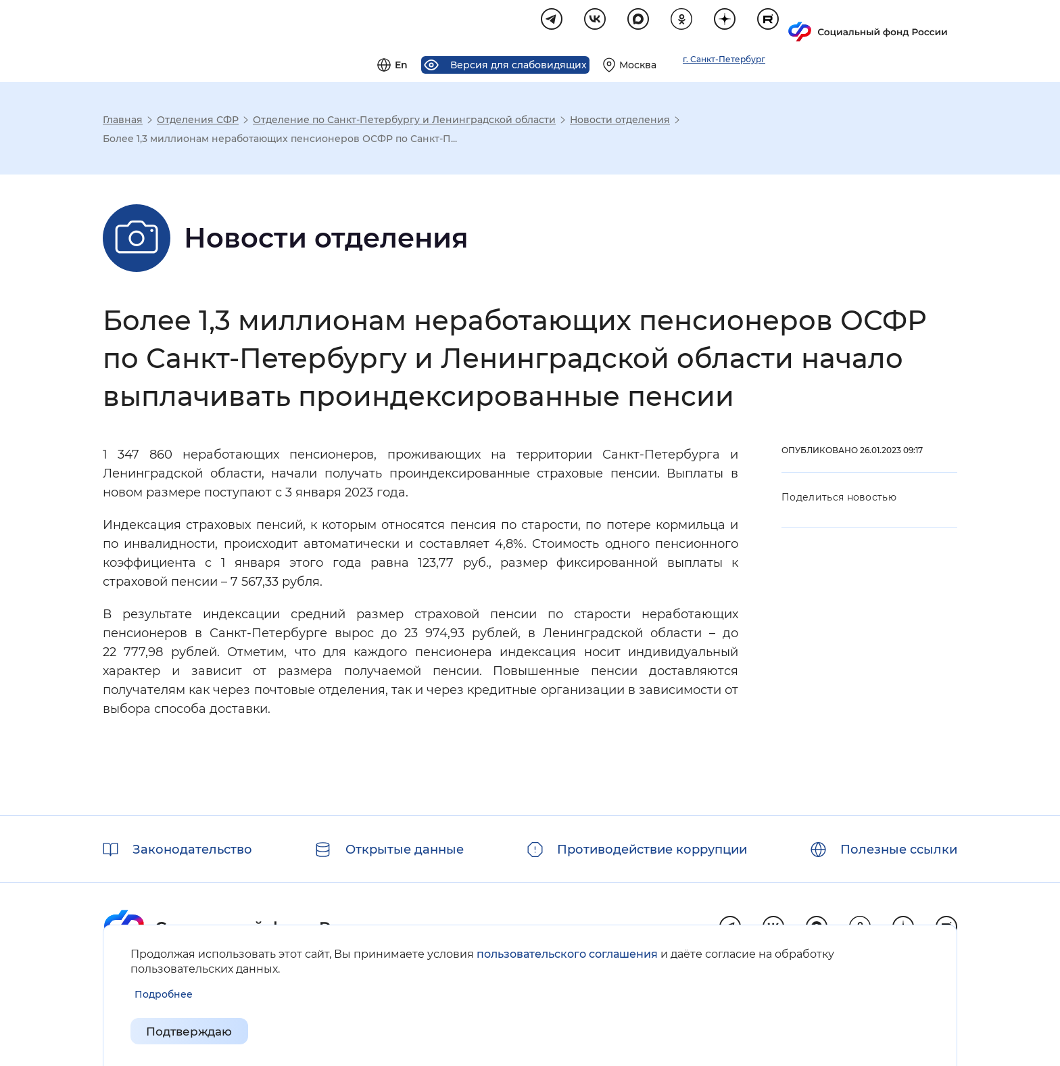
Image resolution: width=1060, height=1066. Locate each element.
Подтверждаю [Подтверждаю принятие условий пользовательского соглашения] (193, 1030)
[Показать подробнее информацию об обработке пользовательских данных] (163, 994)
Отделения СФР (198, 122)
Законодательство (192, 849)
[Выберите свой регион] (798, 24)
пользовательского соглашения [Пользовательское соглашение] (567, 953)
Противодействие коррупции (652, 849)
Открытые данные (404, 849)
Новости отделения (620, 122)
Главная (123, 122)
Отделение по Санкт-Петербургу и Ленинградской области (404, 122)
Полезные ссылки (898, 849)
